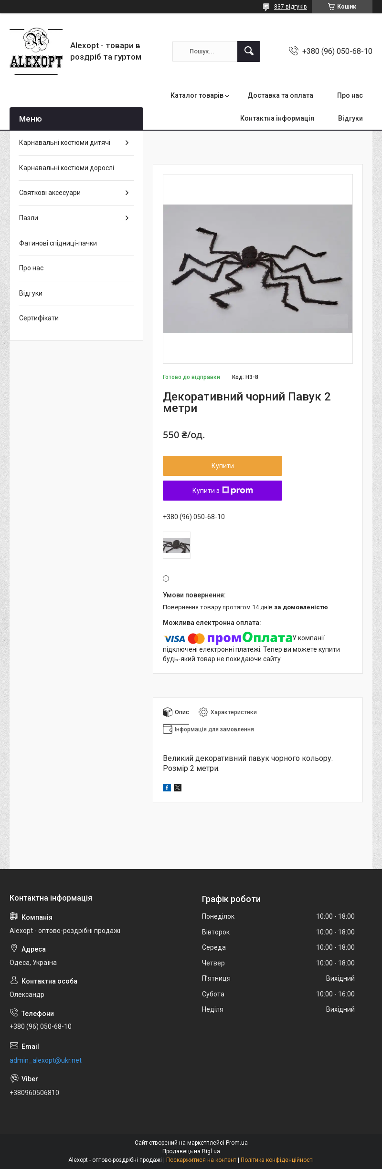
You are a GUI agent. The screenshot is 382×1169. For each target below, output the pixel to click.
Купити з (222, 490)
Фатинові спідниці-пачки (58, 243)
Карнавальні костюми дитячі (64, 142)
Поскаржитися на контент (201, 1160)
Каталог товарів (196, 95)
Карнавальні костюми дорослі (66, 168)
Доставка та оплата (280, 95)
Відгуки (350, 118)
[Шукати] (248, 51)
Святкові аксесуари (50, 192)
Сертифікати (39, 318)
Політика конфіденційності (277, 1160)
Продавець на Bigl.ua (191, 1151)
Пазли (28, 218)
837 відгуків (290, 6)
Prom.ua (237, 1142)
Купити (223, 466)
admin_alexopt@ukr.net (46, 1060)
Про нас (350, 95)
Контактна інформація (277, 118)
